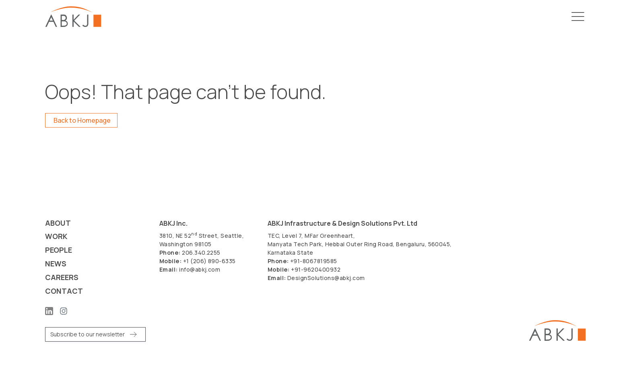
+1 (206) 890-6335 (209, 261)
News (55, 264)
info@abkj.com (199, 269)
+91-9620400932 (315, 269)
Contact (64, 291)
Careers (61, 278)
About (58, 223)
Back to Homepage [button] (82, 120)
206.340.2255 (201, 252)
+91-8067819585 (313, 261)
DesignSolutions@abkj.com (326, 278)
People (58, 250)
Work (56, 237)
